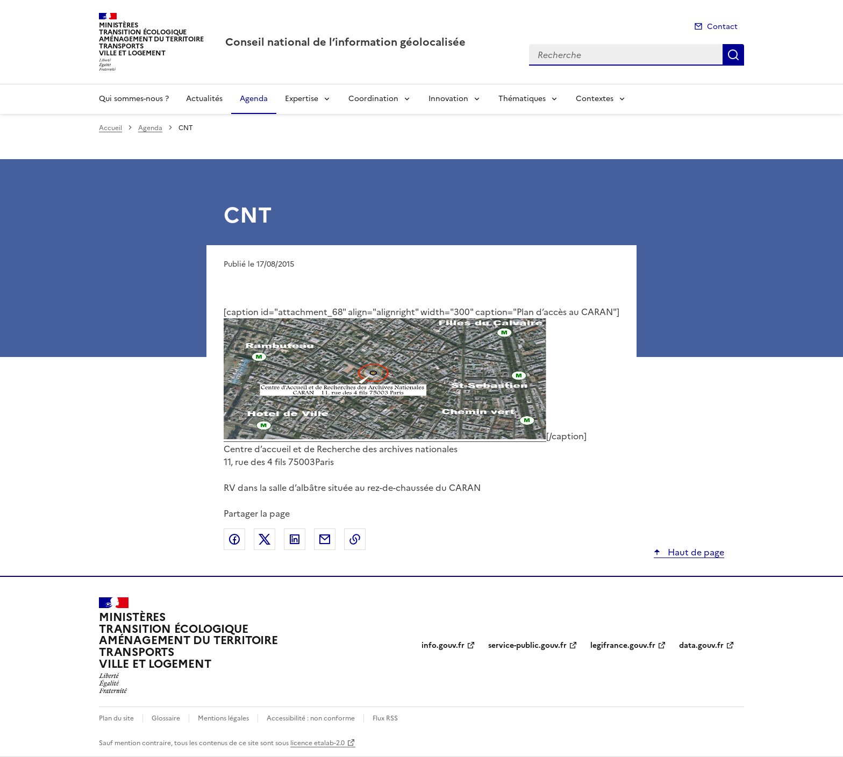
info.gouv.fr (443, 645)
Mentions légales (223, 718)
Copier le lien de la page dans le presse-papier (355, 539)
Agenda (254, 98)
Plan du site (116, 718)
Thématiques (522, 98)
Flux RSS (385, 718)
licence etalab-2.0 (317, 743)
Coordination (373, 98)
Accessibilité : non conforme (311, 718)
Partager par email (324, 539)
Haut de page (695, 552)
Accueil (110, 128)
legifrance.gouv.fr (622, 645)
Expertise (301, 98)
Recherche (733, 55)
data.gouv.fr (701, 645)
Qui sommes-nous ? (134, 98)
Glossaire (166, 718)
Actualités (204, 98)
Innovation (448, 98)
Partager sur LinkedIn (294, 539)
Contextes (594, 98)
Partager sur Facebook (234, 539)
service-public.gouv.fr (527, 645)
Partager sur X (264, 539)
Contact (722, 26)
